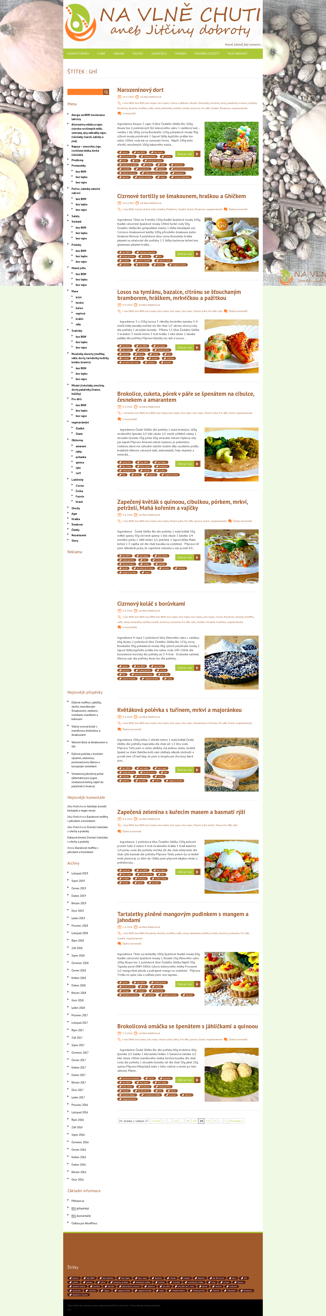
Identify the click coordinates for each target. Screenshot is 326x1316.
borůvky (126, 670)
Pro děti (205, 108)
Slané (190, 209)
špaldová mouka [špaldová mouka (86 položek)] (80, 1294)
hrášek (125, 358)
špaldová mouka (130, 995)
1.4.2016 (127, 1033)
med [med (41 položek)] (213, 1282)
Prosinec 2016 (80, 1105)
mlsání (141, 990)
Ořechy (76, 508)
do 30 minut (149, 772)
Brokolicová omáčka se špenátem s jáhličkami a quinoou (187, 1026)
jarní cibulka (144, 260)
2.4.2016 (127, 927)
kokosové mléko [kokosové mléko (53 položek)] (143, 1282)
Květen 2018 (79, 978)
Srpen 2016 (78, 1135)
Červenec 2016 (80, 1142)
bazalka (126, 346)
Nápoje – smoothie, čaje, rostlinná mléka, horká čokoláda (86, 151)
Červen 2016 (79, 1150)
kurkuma (178, 164)
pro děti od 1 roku (130, 362)
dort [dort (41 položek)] (234, 1278)
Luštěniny (183, 103)
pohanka (175, 622)
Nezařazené (200, 723)
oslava (162, 169)
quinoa (198, 521)
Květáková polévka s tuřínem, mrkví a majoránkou (179, 710)
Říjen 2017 (78, 1030)
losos (140, 358)
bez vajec (175, 311)
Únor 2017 (78, 1090)
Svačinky (180, 53)
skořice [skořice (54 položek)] (218, 1286)
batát (151, 1078)
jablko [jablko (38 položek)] (75, 1282)
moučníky (158, 990)
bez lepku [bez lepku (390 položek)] (125, 1278)
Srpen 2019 (78, 881)
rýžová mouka (129, 173)
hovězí (80, 303)
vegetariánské (237, 53)
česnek (125, 354)
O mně (101, 53)
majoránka (143, 776)
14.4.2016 (128, 96)
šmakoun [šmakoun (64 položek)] (248, 1290)
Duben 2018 (79, 985)
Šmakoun (225, 108)
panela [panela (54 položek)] (96, 1286)
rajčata (126, 264)
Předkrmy (171, 209)
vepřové (80, 313)
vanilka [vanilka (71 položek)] (92, 1290)
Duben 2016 (79, 1164)
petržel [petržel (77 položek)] (111, 1286)
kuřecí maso (160, 878)
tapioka (150, 995)
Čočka (79, 491)
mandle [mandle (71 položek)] (176, 1282)
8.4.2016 (127, 818)
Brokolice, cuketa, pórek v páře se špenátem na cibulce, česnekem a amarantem (185, 396)
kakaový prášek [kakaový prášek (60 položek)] (121, 1282)
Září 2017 (77, 1037)
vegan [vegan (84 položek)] (107, 1290)
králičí (79, 319)
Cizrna (173, 103)
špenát (125, 177)
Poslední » (236, 1121)
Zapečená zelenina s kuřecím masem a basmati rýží (181, 812)
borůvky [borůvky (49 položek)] (158, 1278)
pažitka (170, 358)
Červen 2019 (79, 888)
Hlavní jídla (159, 53)
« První (156, 1121)
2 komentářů (129, 419)
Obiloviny (77, 440)
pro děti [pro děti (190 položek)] (166, 1286)
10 (175, 1121)
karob (148, 164)
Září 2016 (77, 1127)
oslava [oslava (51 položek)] (240, 1282)
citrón (155, 354)
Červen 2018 (79, 970)
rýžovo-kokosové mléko (155, 173)
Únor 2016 (78, 1179)
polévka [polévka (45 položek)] (151, 1286)
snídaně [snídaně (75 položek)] (233, 1286)
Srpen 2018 (78, 955)
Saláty (75, 216)
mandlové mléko (152, 1095)
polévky (125, 780)
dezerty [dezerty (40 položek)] (201, 1278)
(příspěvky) (80, 1208)
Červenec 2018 (80, 963)
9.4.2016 (127, 304)
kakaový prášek (129, 164)
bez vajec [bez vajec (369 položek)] (142, 1278)
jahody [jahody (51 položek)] (89, 1282)
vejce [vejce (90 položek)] (161, 1290)
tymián (167, 362)
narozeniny (144, 169)
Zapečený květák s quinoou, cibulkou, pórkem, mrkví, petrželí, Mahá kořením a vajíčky (182, 505)
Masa (219, 825)
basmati (126, 870)
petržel (162, 564)
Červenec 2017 (80, 1052)
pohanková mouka (182, 169)
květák (159, 560)
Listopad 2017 (80, 1023)
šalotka (151, 362)
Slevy (75, 540)
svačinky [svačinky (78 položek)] (77, 1290)
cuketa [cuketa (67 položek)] (187, 1278)
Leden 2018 (78, 1008)
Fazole (80, 496)
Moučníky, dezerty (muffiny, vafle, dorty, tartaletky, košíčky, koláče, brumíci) (158, 108)
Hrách (79, 502)
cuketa (162, 470)
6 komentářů (129, 627)
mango (125, 990)
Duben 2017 (79, 1075)
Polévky (138, 53)
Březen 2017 (79, 1082)
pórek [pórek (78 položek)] (204, 1286)
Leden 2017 (78, 1097)
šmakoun (179, 173)
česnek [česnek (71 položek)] (216, 1290)
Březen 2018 (79, 993)
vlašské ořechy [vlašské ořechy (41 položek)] (178, 1290)
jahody (158, 986)
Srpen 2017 (78, 1045)
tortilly (160, 264)
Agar (74, 513)
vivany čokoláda (182, 177)
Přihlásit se (78, 1201)
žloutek (189, 995)
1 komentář (129, 113)
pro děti (164, 674)
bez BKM (129, 103)
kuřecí (211, 825)
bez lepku (151, 103)
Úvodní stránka (78, 53)
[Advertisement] (88, 621)
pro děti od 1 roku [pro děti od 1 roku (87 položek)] (186, 1286)
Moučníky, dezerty (207, 53)
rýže (193, 622)
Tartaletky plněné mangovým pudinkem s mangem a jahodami (182, 917)
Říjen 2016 (78, 1120)
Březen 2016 (79, 1172)
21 (208, 1121)
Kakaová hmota (76, 837)
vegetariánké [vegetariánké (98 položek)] (124, 1290)
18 (188, 1121)
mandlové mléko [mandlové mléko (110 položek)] (195, 1282)
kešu (163, 164)
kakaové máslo (155, 160)
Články (75, 530)
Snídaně (119, 53)
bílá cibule (145, 466)
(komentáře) (81, 1216)
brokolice (163, 466)
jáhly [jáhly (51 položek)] (103, 1282)
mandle (126, 169)
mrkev (155, 358)
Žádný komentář (238, 209)
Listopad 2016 (80, 1112)
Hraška (161, 209)
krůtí (79, 297)
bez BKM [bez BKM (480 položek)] (91, 1278)
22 (214, 1121)
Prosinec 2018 (80, 925)
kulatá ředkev (128, 1095)
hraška (125, 260)
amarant (129, 412)
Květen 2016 (79, 1157)
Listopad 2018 (80, 933)
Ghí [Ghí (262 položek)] (245, 1278)
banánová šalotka (130, 1078)
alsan (125, 152)
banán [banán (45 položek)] (76, 1278)
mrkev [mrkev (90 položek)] (226, 1282)
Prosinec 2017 (80, 1015)
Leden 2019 (78, 918)
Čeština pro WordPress (84, 1223)
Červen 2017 (79, 1060)
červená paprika (147, 252)
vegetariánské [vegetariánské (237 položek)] (144, 1290)
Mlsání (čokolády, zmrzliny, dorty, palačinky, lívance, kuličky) (223, 103)
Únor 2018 (78, 1000)
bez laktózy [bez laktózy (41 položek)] (108, 1278)
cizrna (168, 156)
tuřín (157, 780)
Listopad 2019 (80, 873)
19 (194, 1121)
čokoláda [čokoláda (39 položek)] (231, 1290)
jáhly (173, 1090)
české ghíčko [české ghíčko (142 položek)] (199, 1290)
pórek (137, 474)
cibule (140, 354)
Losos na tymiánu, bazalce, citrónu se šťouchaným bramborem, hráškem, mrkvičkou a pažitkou (179, 295)
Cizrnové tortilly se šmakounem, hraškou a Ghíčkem (181, 196)
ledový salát (165, 260)
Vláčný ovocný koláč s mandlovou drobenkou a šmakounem (86, 731)
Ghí (137, 160)
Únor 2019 (78, 911)
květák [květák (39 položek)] (161, 1282)
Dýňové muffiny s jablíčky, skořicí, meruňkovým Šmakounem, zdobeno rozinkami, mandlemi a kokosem (86, 711)
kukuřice (142, 878)
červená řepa (128, 156)
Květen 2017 (79, 1067)
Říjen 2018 (78, 940)
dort (124, 160)
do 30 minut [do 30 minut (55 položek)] (218, 1278)
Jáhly (176, 1039)
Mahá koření (128, 564)
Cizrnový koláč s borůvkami (151, 603)
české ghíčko (150, 156)
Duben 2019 (79, 896)
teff (78, 473)
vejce (163, 177)
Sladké (215, 108)
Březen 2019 (79, 903)
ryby (220, 311)
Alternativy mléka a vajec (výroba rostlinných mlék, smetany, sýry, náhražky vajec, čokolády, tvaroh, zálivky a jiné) (89, 133)
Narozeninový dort (140, 90)
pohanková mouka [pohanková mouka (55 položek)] (131, 1286)
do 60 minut (128, 986)
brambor (144, 350)
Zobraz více (184, 154)
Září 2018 (77, 948)
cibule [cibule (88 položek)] (172, 1278)
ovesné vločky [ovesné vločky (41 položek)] (79, 1286)
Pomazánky (79, 165)
